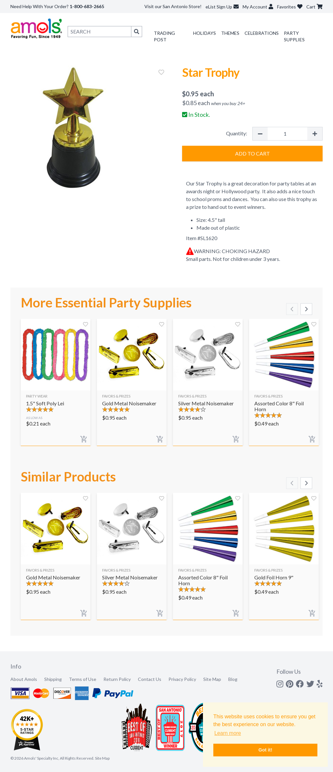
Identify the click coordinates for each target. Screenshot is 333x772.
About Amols (23, 679)
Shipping (53, 679)
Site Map (212, 679)
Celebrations (262, 33)
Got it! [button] (265, 749)
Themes (230, 33)
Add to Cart (252, 153)
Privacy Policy (182, 679)
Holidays (204, 33)
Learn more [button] (227, 733)
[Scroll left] (292, 309)
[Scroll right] (306, 309)
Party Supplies (294, 36)
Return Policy (117, 679)
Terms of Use (82, 679)
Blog (232, 679)
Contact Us (149, 679)
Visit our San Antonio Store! (173, 6)
